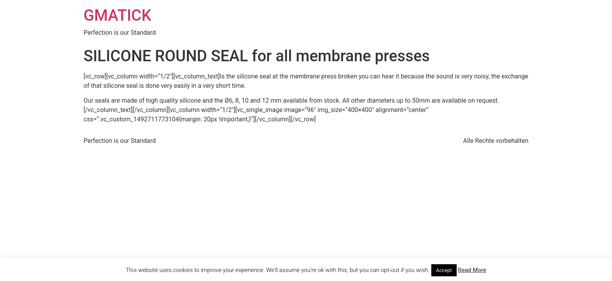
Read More (472, 270)
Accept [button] (444, 270)
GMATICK (117, 15)
